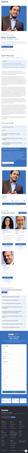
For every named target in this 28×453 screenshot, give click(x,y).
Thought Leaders (4, 422)
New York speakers (13, 443)
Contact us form (12, 437)
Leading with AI (12, 424)
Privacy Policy (3, 450)
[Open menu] (26, 2)
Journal (20, 432)
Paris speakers (12, 447)
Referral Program (4, 434)
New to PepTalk (3, 428)
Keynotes (20, 422)
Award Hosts (21, 424)
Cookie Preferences (22, 450)
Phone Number (5, 356)
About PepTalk (3, 432)
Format (3, 363)
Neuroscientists (3, 426)
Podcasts (20, 428)
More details (4, 384)
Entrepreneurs (3, 424)
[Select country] (4, 358)
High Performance (13, 428)
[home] (5, 2)
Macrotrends (12, 422)
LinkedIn (2, 441)
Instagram (3, 443)
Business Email (4, 352)
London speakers (13, 441)
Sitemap (2, 437)
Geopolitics (12, 426)
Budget (3, 379)
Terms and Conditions (13, 450)
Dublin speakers (12, 445)
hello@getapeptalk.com (14, 432)
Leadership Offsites (22, 426)
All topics (20, 434)
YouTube (2, 445)
